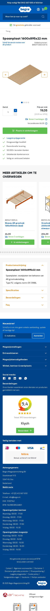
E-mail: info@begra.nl (11, 497)
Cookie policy (33, 574)
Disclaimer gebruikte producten (16, 571)
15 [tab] (24, 252)
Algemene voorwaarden (23, 568)
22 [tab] (39, 252)
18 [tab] (30, 252)
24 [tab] (43, 252)
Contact (9, 568)
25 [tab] (45, 252)
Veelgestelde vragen (11, 577)
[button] (6, 74)
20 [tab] (35, 252)
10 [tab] (13, 252)
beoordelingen (13, 298)
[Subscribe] (38, 336)
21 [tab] (37, 252)
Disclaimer (38, 568)
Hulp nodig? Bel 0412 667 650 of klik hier (25, 3)
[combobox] (25, 16)
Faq (8, 305)
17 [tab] (28, 252)
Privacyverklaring (37, 571)
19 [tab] (32, 252)
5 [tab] (3, 252)
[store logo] (25, 9)
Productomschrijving (16, 265)
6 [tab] (5, 252)
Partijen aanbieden (39, 577)
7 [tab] (7, 252)
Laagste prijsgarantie (16, 138)
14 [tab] (22, 252)
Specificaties (12, 290)
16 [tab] (26, 252)
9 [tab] (11, 252)
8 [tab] (9, 252)
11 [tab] (15, 252)
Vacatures (25, 577)
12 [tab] (18, 252)
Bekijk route (8, 487)
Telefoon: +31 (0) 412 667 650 (15, 493)
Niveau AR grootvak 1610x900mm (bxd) (14, 224)
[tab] (25, 265)
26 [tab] (47, 252)
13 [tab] (20, 252)
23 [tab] (41, 252)
